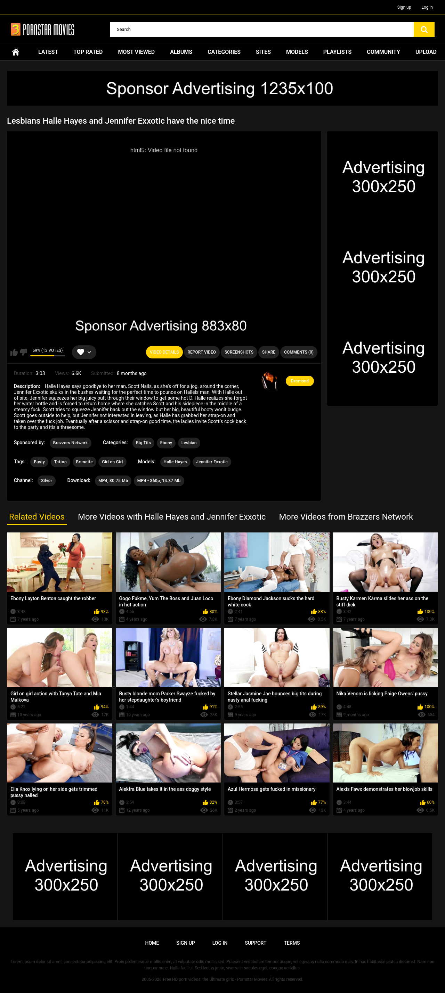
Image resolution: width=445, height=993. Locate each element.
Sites (263, 52)
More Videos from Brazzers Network (346, 517)
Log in (427, 7)
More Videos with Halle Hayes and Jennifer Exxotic (172, 517)
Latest (48, 52)
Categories (224, 52)
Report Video (202, 352)
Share (268, 352)
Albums (181, 52)
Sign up (404, 7)
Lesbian (189, 442)
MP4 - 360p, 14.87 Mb (159, 480)
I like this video (14, 352)
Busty (39, 462)
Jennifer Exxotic (212, 462)
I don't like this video (23, 352)
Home (15, 52)
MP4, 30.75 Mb (113, 480)
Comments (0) (299, 352)
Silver (46, 480)
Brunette (84, 462)
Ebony (166, 442)
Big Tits (143, 442)
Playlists (337, 52)
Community (383, 52)
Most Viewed (136, 52)
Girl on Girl (112, 462)
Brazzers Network (70, 442)
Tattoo (60, 462)
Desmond (300, 381)
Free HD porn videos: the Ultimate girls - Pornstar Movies (215, 979)
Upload (426, 52)
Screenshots (239, 352)
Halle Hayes (175, 462)
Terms (292, 943)
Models (297, 52)
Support (255, 943)
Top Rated (88, 52)
